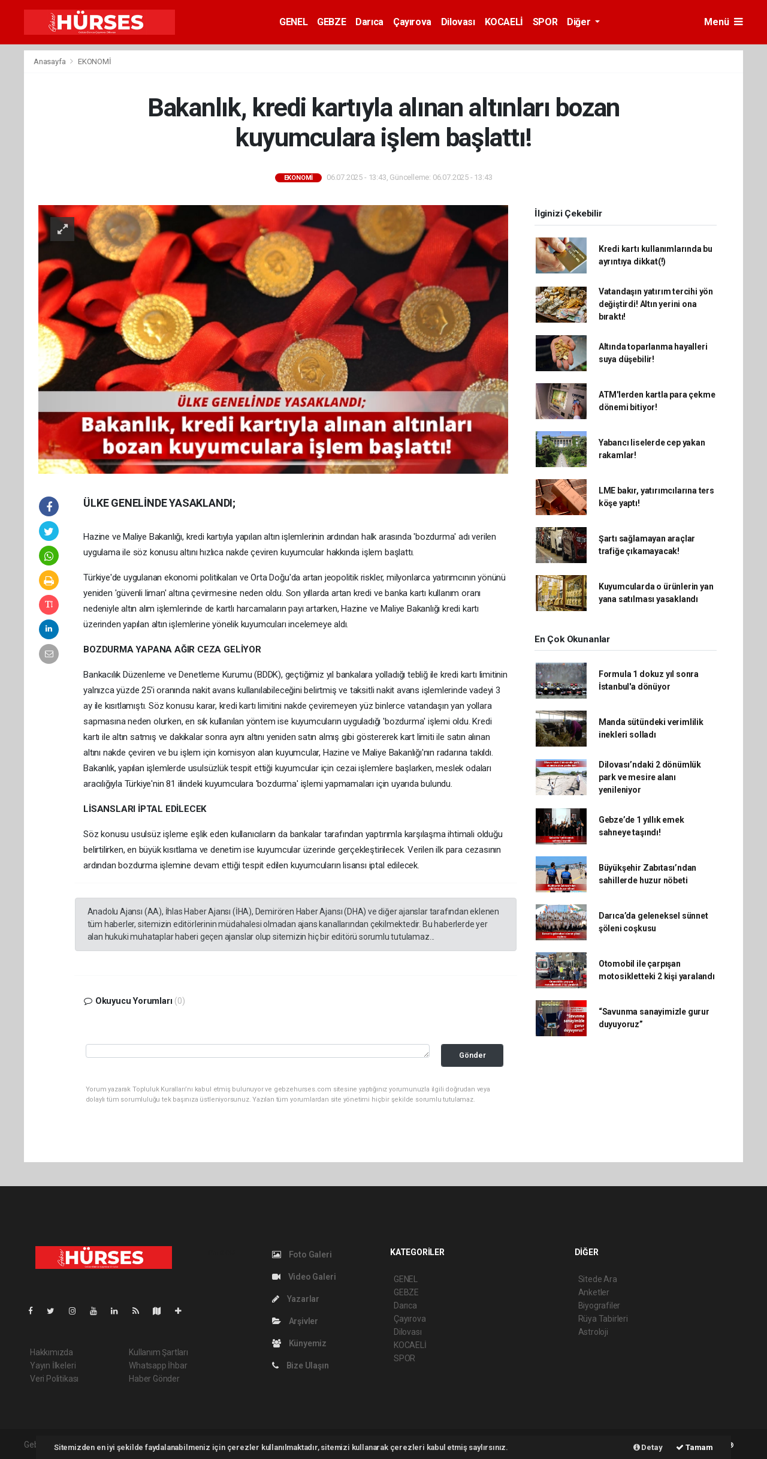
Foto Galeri (302, 1254)
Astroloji (593, 1332)
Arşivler (295, 1321)
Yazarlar (295, 1299)
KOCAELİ (504, 22)
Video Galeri (304, 1276)
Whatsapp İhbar (158, 1365)
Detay (648, 1447)
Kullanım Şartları (158, 1352)
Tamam (694, 1447)
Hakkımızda (51, 1352)
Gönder (472, 1055)
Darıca (369, 22)
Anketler (593, 1292)
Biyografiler (599, 1305)
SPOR (545, 22)
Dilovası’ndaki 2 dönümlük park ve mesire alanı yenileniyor (650, 777)
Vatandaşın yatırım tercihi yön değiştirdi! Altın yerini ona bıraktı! (656, 304)
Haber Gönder (154, 1378)
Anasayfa (50, 61)
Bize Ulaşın (300, 1365)
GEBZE (331, 22)
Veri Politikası (54, 1378)
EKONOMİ (94, 61)
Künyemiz (299, 1343)
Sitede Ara (597, 1279)
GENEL (293, 22)
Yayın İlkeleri (53, 1365)
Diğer (580, 22)
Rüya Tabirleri (603, 1318)
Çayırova (412, 22)
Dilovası (458, 22)
